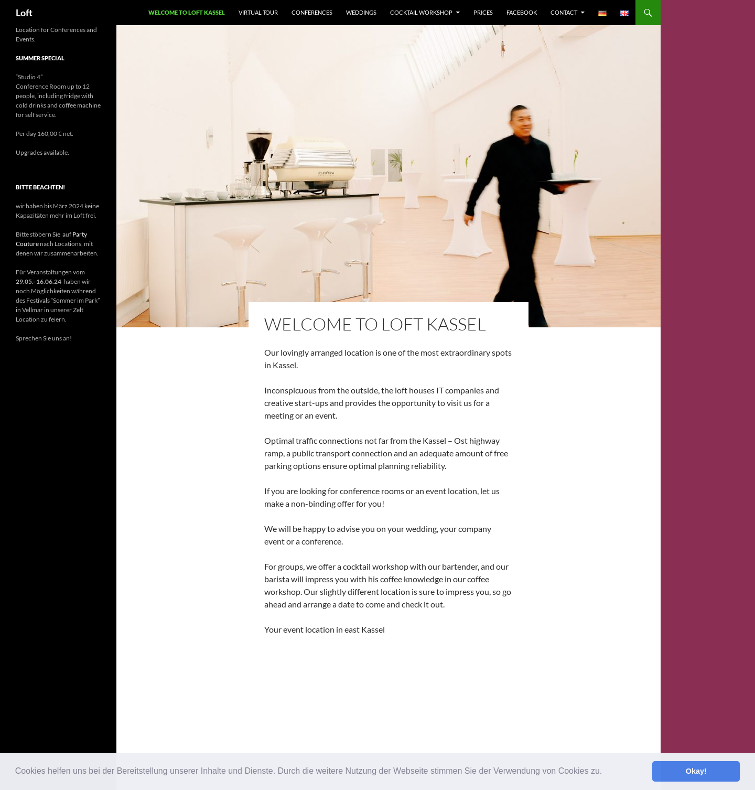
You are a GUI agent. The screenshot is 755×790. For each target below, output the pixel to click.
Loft (24, 12)
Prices (483, 12)
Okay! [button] (696, 771)
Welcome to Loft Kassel (186, 12)
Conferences (312, 12)
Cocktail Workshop (421, 12)
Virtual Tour (258, 12)
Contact (564, 12)
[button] (606, 772)
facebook (521, 12)
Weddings (361, 12)
